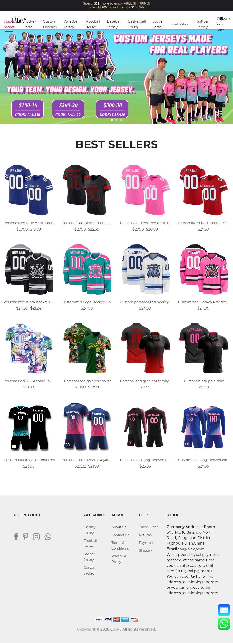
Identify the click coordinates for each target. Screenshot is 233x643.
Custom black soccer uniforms (29, 460)
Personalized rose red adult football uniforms (145, 223)
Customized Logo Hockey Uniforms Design (87, 302)
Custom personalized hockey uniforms (145, 302)
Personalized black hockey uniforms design (29, 302)
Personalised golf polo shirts (87, 381)
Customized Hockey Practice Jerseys (204, 302)
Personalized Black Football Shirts (87, 223)
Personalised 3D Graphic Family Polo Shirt (29, 381)
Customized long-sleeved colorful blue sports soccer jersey (204, 460)
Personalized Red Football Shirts (204, 223)
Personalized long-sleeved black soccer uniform (145, 460)
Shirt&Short (180, 24)
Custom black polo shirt (204, 381)
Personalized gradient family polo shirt (145, 381)
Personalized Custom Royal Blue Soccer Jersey (87, 460)
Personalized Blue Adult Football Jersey (29, 223)
